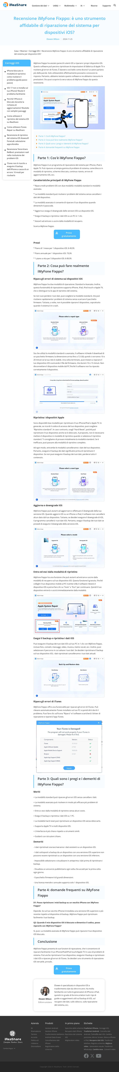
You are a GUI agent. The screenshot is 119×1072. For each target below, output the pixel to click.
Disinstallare (36, 1046)
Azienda (35, 1023)
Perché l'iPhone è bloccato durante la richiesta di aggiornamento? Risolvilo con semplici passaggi (18, 105)
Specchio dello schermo (74, 1028)
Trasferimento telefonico (54, 1034)
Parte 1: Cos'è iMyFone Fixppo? (52, 136)
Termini (34, 1034)
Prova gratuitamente (69, 234)
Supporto (106, 5)
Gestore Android (51, 1028)
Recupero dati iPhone (73, 1031)
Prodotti (49, 1023)
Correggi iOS (34, 51)
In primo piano (72, 1023)
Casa (16, 51)
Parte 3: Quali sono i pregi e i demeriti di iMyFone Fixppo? (63, 143)
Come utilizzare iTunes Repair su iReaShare (16, 128)
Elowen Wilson (53, 39)
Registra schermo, (98, 1043)
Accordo (34, 1037)
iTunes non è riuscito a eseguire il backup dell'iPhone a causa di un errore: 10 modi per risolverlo (18, 169)
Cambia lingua (8, 1048)
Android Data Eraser (53, 1037)
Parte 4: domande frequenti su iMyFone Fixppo (59, 147)
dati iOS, (102, 1034)
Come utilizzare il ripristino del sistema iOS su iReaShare (18, 119)
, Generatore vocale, (96, 1046)
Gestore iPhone (51, 1031)
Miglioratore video (72, 1040)
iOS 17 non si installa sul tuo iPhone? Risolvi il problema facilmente (17, 91)
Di (32, 1028)
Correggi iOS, (104, 1028)
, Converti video (109, 1049)
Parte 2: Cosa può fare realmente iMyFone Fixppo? (60, 140)
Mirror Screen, (97, 1037)
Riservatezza (36, 1031)
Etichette (88, 1023)
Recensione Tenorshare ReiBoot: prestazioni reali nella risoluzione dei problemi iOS (18, 154)
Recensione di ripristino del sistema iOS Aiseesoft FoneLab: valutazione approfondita (18, 139)
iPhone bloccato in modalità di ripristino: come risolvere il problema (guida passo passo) (17, 76)
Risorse (94, 5)
